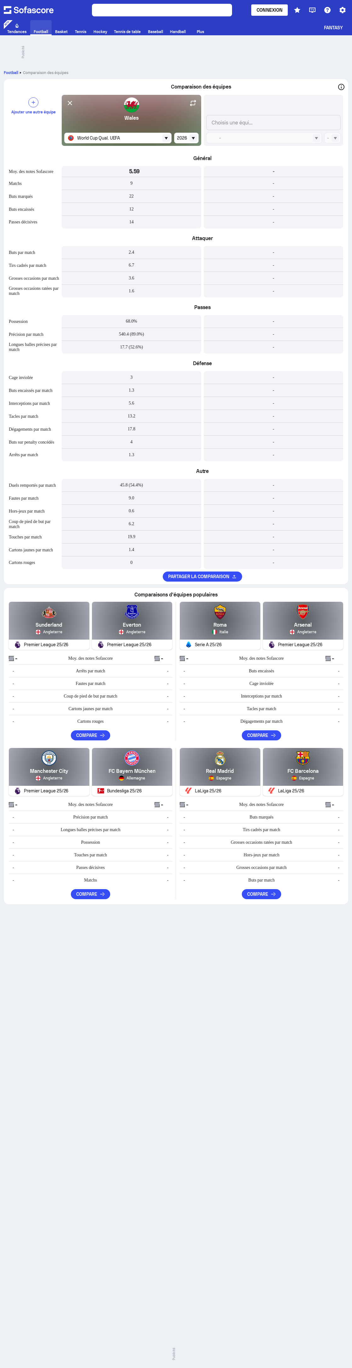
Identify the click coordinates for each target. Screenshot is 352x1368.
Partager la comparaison (202, 576)
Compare (90, 735)
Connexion (269, 10)
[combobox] (118, 138)
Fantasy (333, 27)
